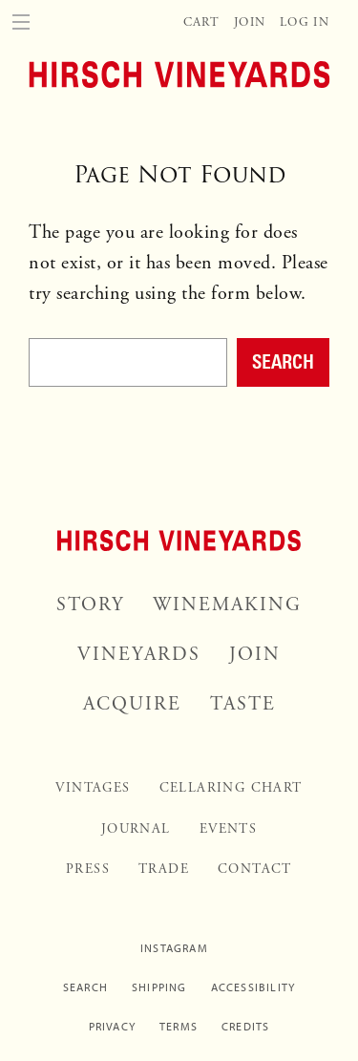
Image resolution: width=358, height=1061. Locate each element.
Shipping (159, 987)
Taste (243, 704)
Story (90, 605)
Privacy (112, 1026)
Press (88, 869)
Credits (245, 1026)
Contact (255, 869)
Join (249, 22)
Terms (178, 1026)
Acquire (132, 704)
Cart (201, 22)
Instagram (174, 948)
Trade (163, 869)
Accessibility (253, 987)
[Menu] (21, 21)
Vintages (92, 787)
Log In (304, 22)
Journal (136, 829)
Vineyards (138, 655)
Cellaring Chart (231, 787)
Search (283, 361)
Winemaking (227, 605)
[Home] (179, 72)
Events (228, 829)
